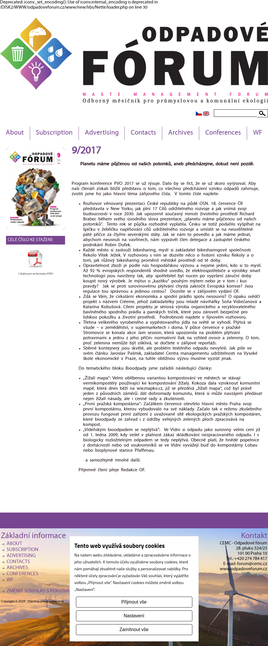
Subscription (54, 133)
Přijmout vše (133, 602)
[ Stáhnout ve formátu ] (35, 274)
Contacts (143, 133)
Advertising (102, 133)
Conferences (223, 133)
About (15, 133)
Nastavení (134, 615)
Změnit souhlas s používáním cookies (52, 591)
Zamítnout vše (134, 629)
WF (257, 133)
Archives (180, 133)
